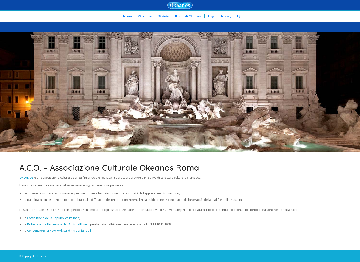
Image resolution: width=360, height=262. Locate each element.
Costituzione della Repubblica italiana (53, 218)
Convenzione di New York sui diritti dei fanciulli (59, 231)
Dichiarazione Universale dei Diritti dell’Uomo (58, 224)
